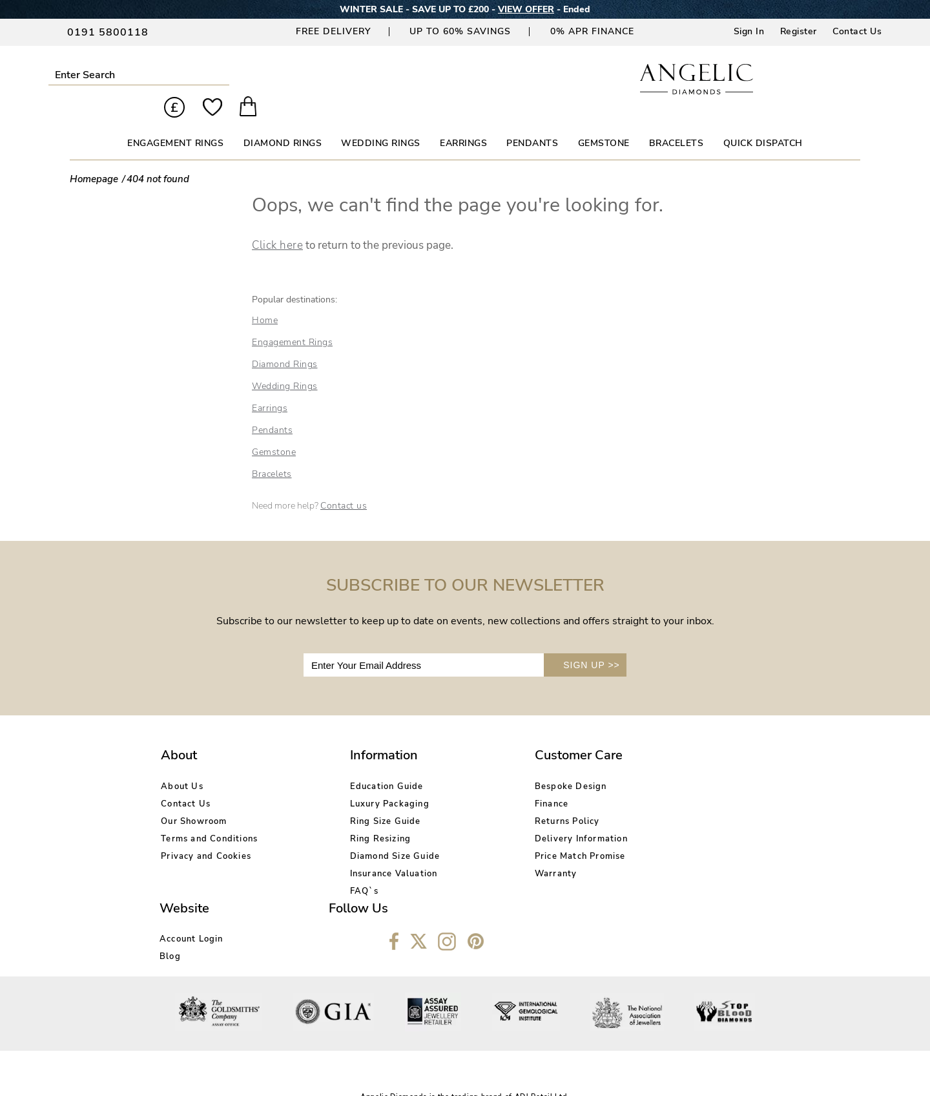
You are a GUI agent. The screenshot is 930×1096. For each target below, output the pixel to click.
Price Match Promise (472, 833)
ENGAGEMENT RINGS (175, 121)
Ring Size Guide (331, 799)
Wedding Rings (285, 364)
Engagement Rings (292, 320)
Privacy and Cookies (206, 833)
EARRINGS (463, 121)
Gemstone (274, 430)
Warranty (448, 851)
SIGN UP (591, 643)
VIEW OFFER (526, 9)
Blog (570, 781)
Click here (277, 223)
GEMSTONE (604, 121)
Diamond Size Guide (341, 833)
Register (798, 31)
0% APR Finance (592, 31)
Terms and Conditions (209, 816)
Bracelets (272, 452)
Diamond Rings (285, 342)
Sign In (749, 31)
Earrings (269, 386)
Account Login (592, 764)
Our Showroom (194, 799)
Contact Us (857, 31)
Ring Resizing (327, 816)
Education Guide (333, 764)
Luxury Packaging (336, 781)
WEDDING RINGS (380, 121)
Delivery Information (473, 816)
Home (265, 298)
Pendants (272, 408)
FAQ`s (311, 868)
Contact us (343, 484)
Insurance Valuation (340, 851)
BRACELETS (676, 121)
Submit (176, 74)
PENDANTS (532, 121)
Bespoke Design (463, 764)
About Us (182, 764)
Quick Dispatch (763, 121)
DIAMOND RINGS (282, 121)
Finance (443, 781)
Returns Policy (459, 799)
